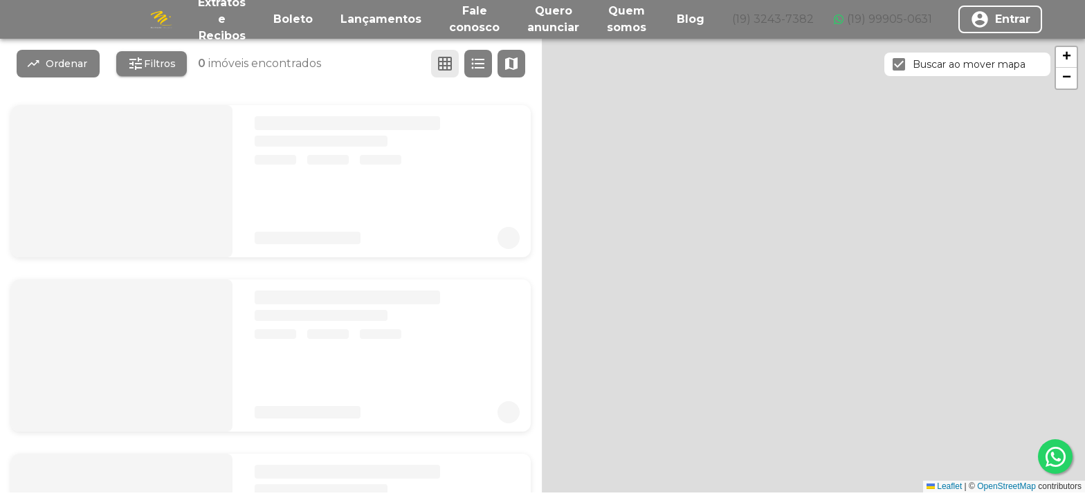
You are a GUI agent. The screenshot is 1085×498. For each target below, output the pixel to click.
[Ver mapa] (511, 63)
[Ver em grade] (445, 63)
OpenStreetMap (1006, 486)
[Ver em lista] (478, 63)
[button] (1066, 57)
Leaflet (944, 486)
